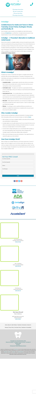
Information (24, 324)
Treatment (19, 324)
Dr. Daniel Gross (8, 33)
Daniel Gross (16, 349)
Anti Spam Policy (18, 327)
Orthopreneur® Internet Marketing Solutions (18, 345)
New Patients (14, 324)
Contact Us (29, 324)
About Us (9, 324)
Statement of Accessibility (26, 327)
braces (29, 117)
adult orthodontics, (20, 351)
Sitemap (6, 327)
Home (6, 324)
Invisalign (5, 351)
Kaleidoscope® (18, 343)
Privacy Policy (11, 327)
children (13, 351)
